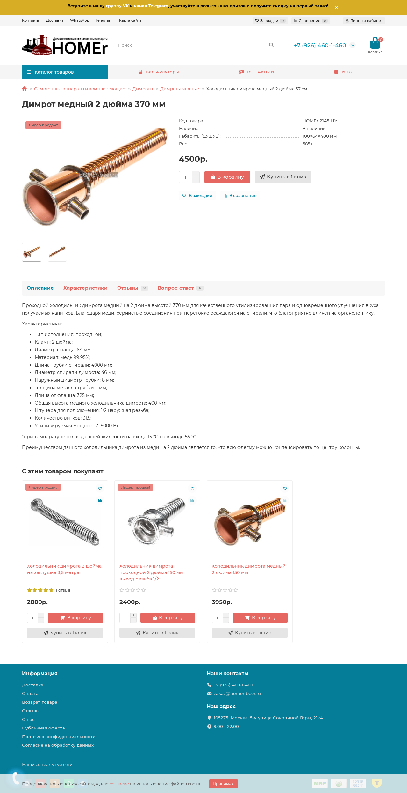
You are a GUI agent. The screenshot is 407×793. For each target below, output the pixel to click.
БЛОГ (344, 71)
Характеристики (85, 288)
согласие (119, 783)
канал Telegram (151, 6)
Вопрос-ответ (181, 288)
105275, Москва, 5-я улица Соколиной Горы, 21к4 (268, 717)
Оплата (30, 693)
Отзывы (132, 288)
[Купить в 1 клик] (283, 177)
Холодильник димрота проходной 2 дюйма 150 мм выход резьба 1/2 (151, 572)
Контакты (31, 20)
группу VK (117, 6)
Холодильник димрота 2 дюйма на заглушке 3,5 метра (64, 569)
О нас (28, 719)
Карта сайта (130, 20)
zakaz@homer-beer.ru (237, 693)
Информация (40, 673)
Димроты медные (179, 88)
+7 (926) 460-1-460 (320, 45)
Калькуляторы (158, 71)
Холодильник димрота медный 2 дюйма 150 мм (249, 569)
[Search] (196, 45)
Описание (40, 288)
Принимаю (223, 783)
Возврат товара (39, 702)
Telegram (104, 20)
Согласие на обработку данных (58, 745)
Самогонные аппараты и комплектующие (79, 88)
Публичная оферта (43, 727)
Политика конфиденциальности (59, 736)
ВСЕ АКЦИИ (256, 71)
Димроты (142, 88)
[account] (364, 20)
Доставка (55, 20)
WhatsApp (79, 20)
